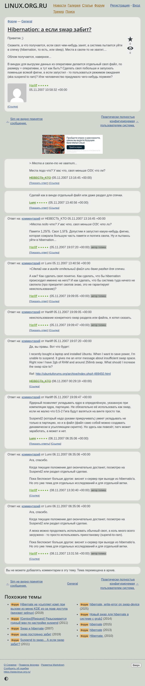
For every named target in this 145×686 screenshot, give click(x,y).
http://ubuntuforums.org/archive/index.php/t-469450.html (73, 373)
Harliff (33, 85)
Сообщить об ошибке (16, 668)
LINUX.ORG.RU (26, 6)
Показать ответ (39, 183)
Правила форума (29, 664)
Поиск (70, 12)
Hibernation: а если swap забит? (49, 29)
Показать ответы (39, 443)
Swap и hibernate (32, 628)
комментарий (31, 218)
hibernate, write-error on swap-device (115, 604)
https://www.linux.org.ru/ (17, 671)
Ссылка (12, 106)
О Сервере (10, 664)
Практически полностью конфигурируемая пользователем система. (117, 121)
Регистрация (120, 5)
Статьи (87, 5)
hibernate (96, 624)
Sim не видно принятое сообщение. (26, 121)
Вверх (136, 665)
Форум (99, 5)
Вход (136, 5)
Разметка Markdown (52, 664)
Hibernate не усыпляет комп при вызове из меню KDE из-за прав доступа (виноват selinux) (39, 608)
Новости (59, 5)
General (27, 21)
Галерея (74, 5)
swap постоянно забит (35, 634)
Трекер (58, 12)
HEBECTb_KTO (40, 177)
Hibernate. (97, 635)
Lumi (32, 202)
